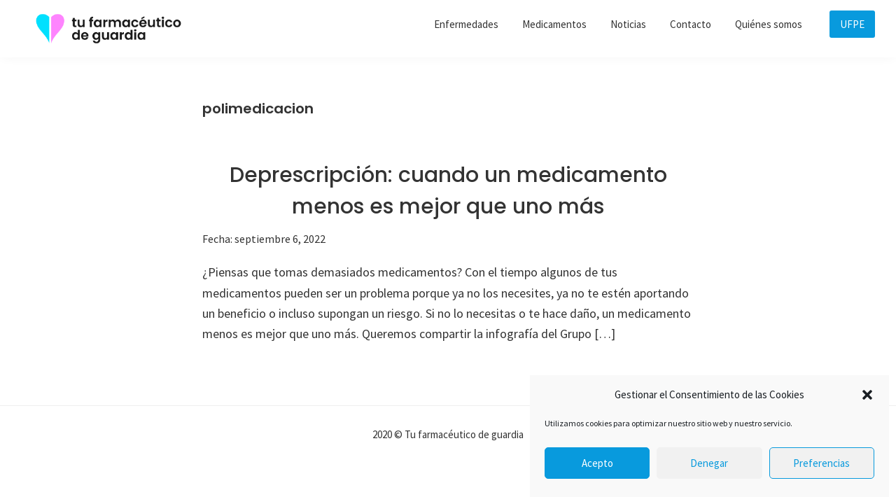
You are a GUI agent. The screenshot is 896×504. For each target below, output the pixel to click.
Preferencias (821, 463)
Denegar (709, 463)
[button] (867, 395)
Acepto (597, 463)
